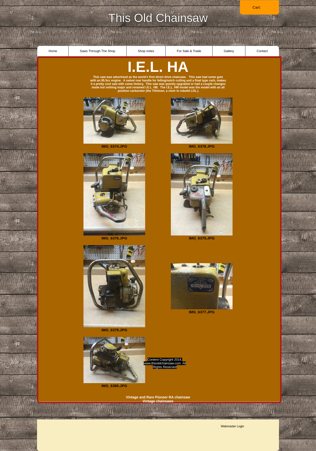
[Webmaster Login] (232, 426)
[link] (259, 7)
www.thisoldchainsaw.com (162, 363)
